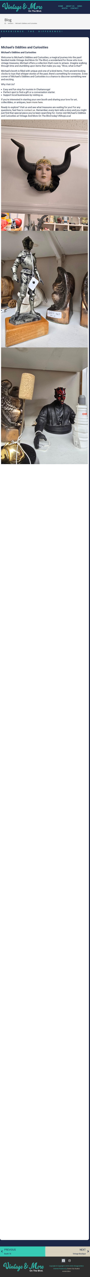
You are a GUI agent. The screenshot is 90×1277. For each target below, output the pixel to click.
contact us (29, 110)
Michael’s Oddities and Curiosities (26, 23)
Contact (74, 8)
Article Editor (66, 1271)
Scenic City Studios (73, 1268)
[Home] (5, 23)
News (79, 6)
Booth (65, 8)
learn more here (34, 102)
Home (60, 6)
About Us (70, 6)
